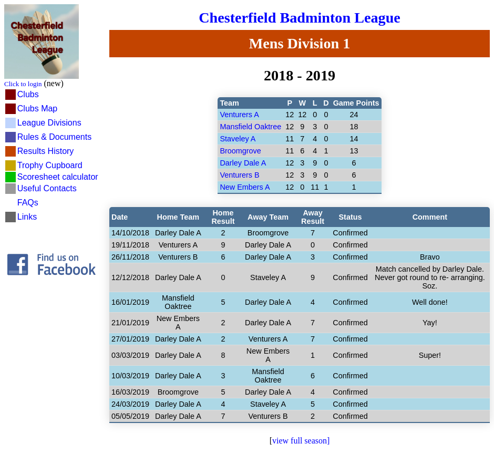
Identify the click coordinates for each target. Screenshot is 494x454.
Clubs (28, 94)
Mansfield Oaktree (250, 126)
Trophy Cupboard (50, 165)
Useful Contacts (47, 188)
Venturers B (239, 175)
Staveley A (237, 139)
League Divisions (49, 122)
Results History (45, 151)
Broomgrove (240, 151)
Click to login (23, 84)
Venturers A (239, 114)
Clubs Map (37, 108)
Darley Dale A (243, 163)
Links (27, 216)
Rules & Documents (54, 136)
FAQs (27, 202)
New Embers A (245, 187)
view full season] (301, 440)
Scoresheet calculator (57, 176)
